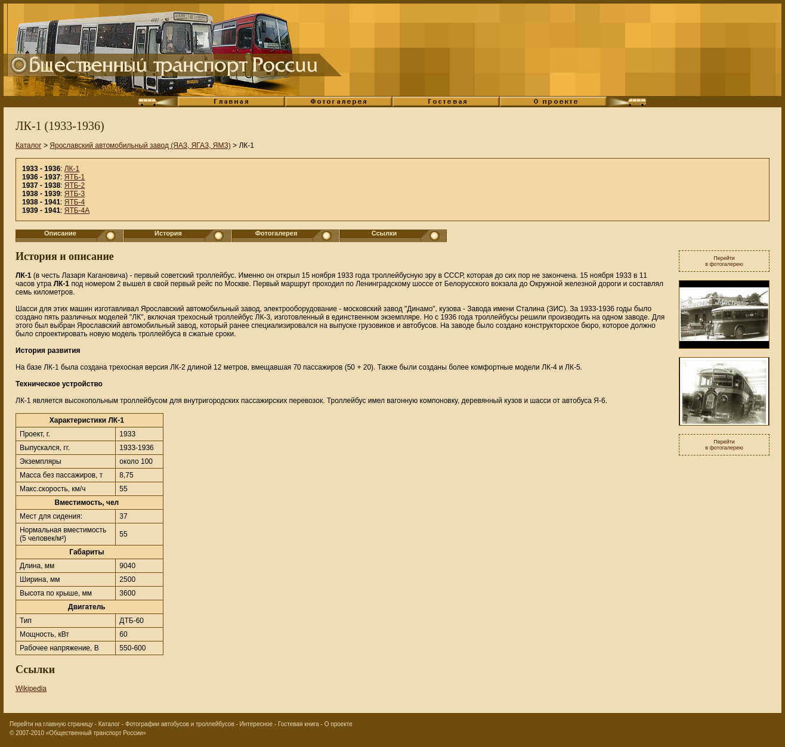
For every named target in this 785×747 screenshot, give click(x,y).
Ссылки (384, 233)
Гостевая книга (298, 724)
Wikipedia (31, 688)
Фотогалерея (276, 233)
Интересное (256, 724)
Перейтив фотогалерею (724, 261)
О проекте (338, 724)
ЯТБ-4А (77, 210)
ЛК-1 (72, 169)
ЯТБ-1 (74, 177)
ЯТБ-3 (74, 194)
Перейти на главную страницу (51, 724)
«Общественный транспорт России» (96, 733)
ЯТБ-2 (74, 185)
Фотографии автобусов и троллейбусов (179, 724)
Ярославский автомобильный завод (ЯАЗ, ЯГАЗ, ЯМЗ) (140, 145)
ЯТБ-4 (74, 202)
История (168, 233)
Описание (60, 233)
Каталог (29, 145)
